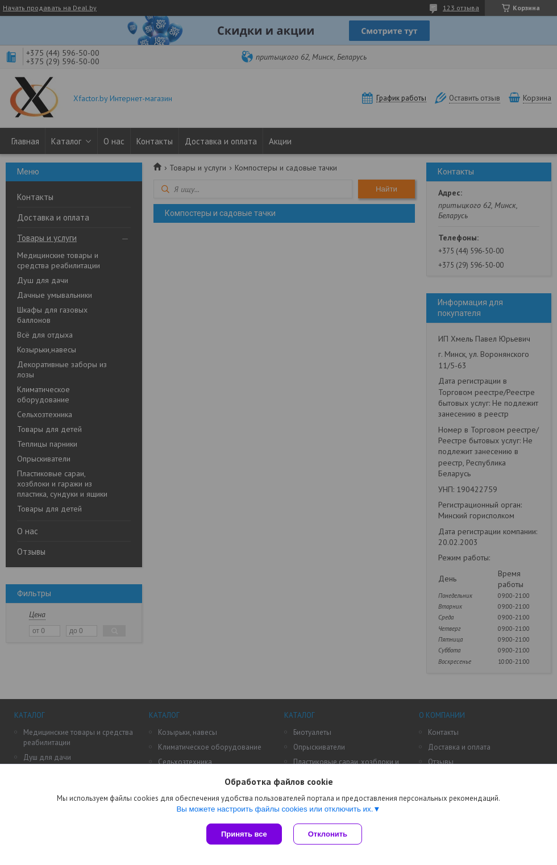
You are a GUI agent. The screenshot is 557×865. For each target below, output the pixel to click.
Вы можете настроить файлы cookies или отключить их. (274, 809)
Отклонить (327, 834)
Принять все (244, 834)
